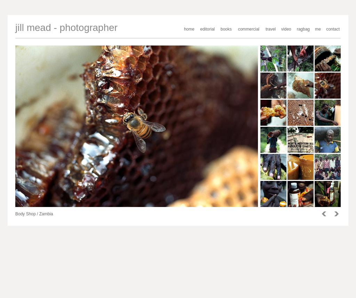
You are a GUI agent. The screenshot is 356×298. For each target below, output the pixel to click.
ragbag (303, 29)
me (318, 29)
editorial (207, 29)
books (226, 29)
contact (333, 29)
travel (271, 29)
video (286, 29)
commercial (248, 29)
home (189, 29)
